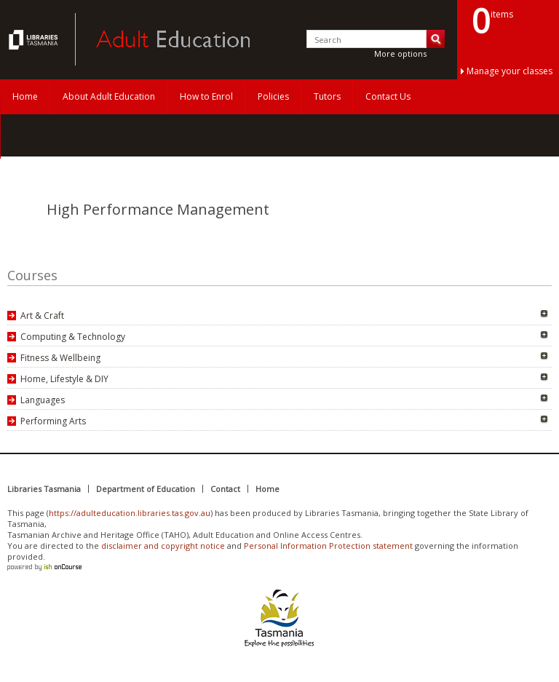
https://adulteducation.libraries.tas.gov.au (129, 512)
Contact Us (388, 96)
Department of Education (145, 488)
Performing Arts (53, 421)
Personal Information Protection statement (328, 545)
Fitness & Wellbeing (60, 358)
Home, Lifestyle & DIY (64, 379)
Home (25, 96)
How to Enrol (206, 96)
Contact (225, 488)
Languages (42, 400)
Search (436, 39)
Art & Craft (42, 315)
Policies (273, 96)
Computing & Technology (72, 336)
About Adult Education (109, 96)
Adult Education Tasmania (35, 39)
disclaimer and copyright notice (163, 545)
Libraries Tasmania (44, 488)
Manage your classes (509, 71)
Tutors (327, 96)
